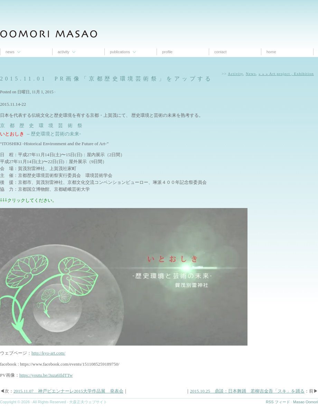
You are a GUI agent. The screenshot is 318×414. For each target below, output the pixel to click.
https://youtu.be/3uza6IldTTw (46, 375)
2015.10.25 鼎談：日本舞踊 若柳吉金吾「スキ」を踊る (247, 391)
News (10, 52)
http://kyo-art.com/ (48, 353)
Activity (63, 52)
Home (271, 52)
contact (220, 52)
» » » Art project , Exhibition (286, 74)
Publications (120, 52)
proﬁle (167, 52)
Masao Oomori (305, 402)
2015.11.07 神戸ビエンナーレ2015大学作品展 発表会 (68, 391)
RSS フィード (278, 402)
